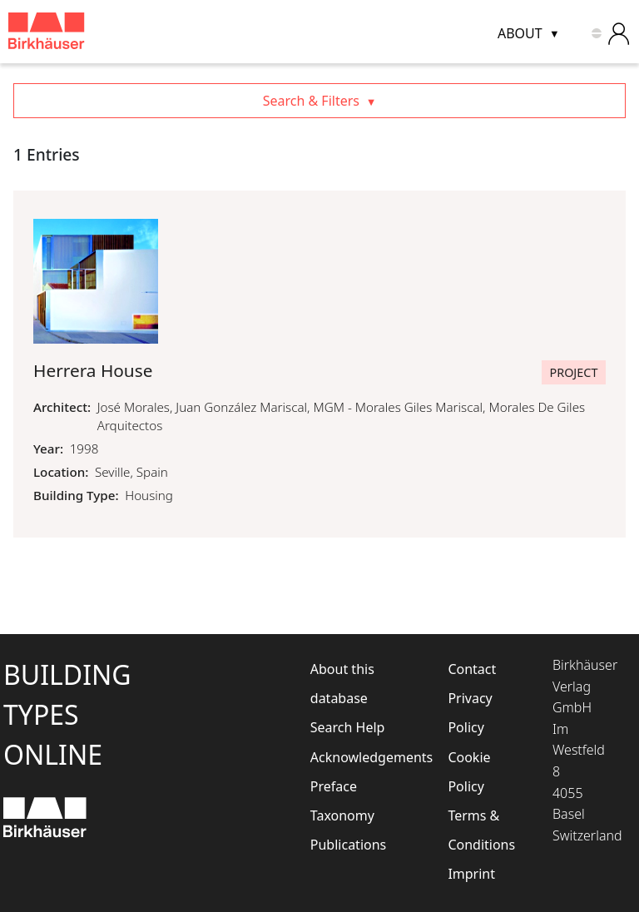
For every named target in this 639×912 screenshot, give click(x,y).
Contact (472, 669)
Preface (333, 786)
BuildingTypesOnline (67, 714)
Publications (348, 844)
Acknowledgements (356, 757)
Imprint (471, 874)
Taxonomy (342, 815)
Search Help (347, 727)
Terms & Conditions (478, 830)
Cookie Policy (469, 772)
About (520, 33)
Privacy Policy (470, 712)
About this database (342, 683)
